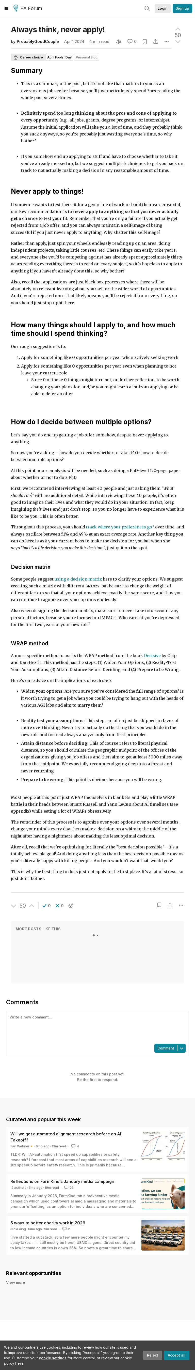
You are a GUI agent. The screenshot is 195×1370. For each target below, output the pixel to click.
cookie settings (53, 1358)
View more (15, 1282)
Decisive (152, 655)
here (19, 1363)
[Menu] (7, 8)
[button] (46, 906)
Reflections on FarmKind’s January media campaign (62, 1181)
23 (68, 1187)
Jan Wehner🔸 (22, 1146)
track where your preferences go (119, 527)
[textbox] (96, 1027)
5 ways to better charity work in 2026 (47, 1222)
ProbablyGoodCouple (38, 41)
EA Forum (28, 8)
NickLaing (18, 1229)
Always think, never (58, 29)
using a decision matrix (78, 579)
